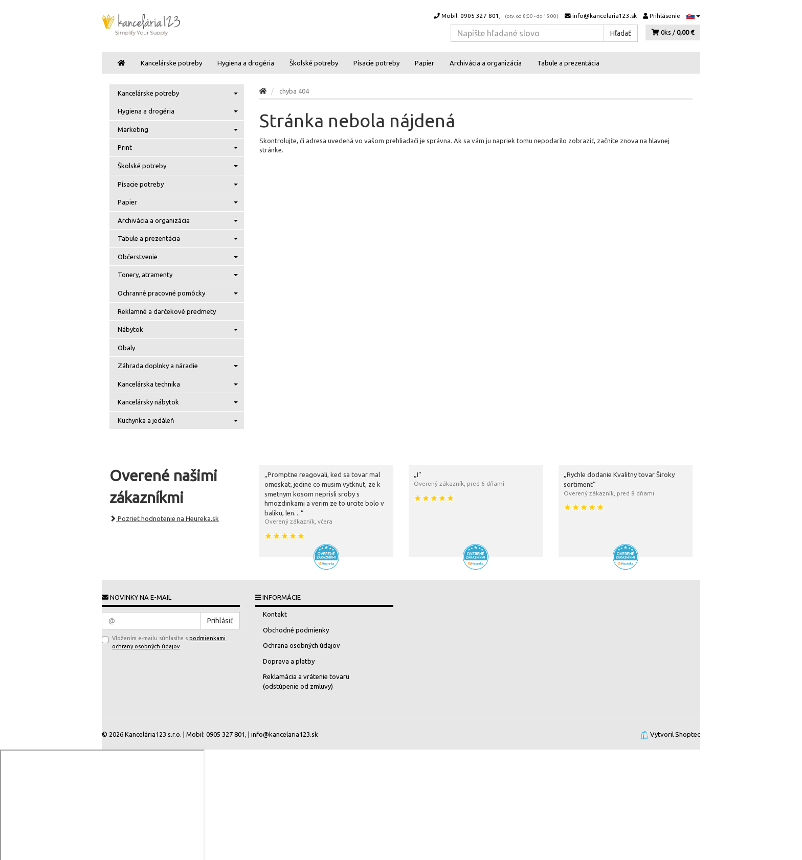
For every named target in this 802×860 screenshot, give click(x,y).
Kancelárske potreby (171, 62)
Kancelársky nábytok (178, 401)
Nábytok (178, 329)
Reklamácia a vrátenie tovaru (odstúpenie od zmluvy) (306, 681)
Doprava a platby (289, 661)
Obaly (126, 347)
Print (178, 147)
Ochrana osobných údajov (301, 645)
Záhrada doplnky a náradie (178, 365)
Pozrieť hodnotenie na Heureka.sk (164, 518)
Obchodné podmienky (296, 629)
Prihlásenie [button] (661, 15)
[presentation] (152, 668)
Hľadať (620, 33)
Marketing (178, 129)
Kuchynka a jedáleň (178, 420)
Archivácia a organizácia (486, 62)
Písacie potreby (376, 62)
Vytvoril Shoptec (675, 734)
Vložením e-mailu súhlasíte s (164, 642)
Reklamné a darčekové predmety (167, 311)
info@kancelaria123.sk (601, 15)
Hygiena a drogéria (245, 62)
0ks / (673, 32)
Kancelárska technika (178, 384)
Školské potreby (313, 62)
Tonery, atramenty (178, 274)
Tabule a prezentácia (568, 62)
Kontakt (275, 614)
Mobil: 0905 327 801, (496, 15)
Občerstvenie (178, 256)
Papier (424, 62)
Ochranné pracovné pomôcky (178, 293)
